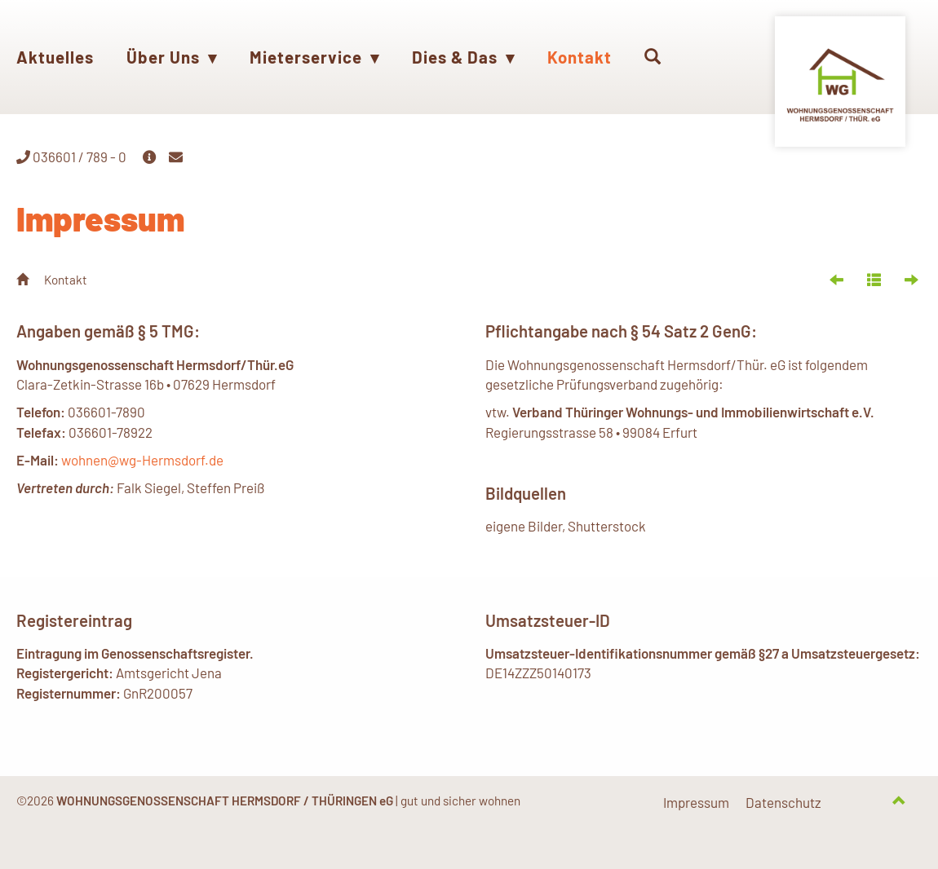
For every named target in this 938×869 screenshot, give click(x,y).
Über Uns (171, 57)
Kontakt (579, 57)
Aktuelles (55, 57)
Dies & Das (463, 57)
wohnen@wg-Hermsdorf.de (142, 460)
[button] (653, 57)
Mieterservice (314, 57)
